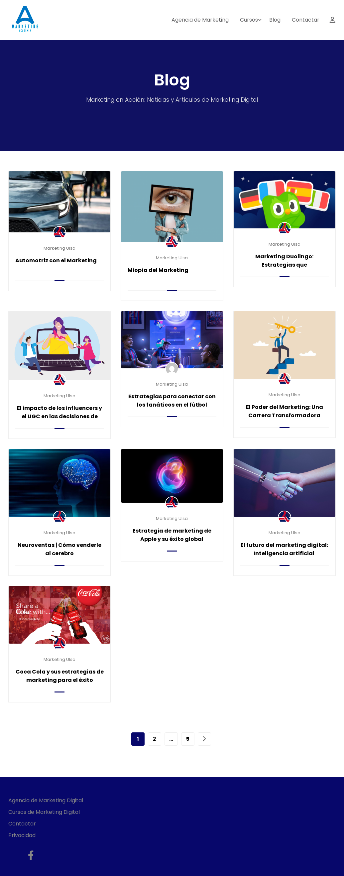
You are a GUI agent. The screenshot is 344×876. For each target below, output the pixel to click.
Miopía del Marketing (158, 270)
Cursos (249, 20)
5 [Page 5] (187, 738)
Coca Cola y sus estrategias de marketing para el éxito (60, 676)
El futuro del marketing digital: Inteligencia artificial (284, 549)
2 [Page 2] (154, 738)
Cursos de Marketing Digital (44, 812)
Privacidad (22, 835)
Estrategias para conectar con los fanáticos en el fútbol (172, 401)
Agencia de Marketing (200, 20)
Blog (275, 20)
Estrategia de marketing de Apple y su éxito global (172, 535)
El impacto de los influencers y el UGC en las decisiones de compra (59, 416)
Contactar (305, 20)
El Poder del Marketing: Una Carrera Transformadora (284, 411)
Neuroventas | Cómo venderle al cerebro (59, 549)
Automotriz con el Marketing (56, 260)
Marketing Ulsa (59, 248)
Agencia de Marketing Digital (45, 800)
